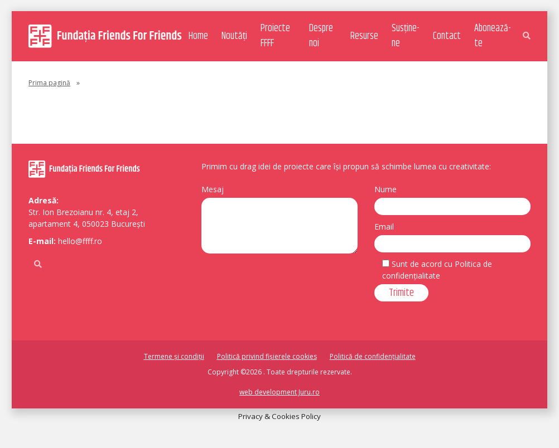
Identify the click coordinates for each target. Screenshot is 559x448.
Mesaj (212, 189)
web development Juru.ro (279, 392)
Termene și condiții (174, 356)
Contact (447, 36)
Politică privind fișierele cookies (267, 356)
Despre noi (321, 36)
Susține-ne (405, 36)
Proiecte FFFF (275, 36)
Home (198, 36)
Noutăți (234, 36)
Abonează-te (492, 36)
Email (384, 226)
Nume (385, 189)
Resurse (364, 36)
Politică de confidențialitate (373, 356)
